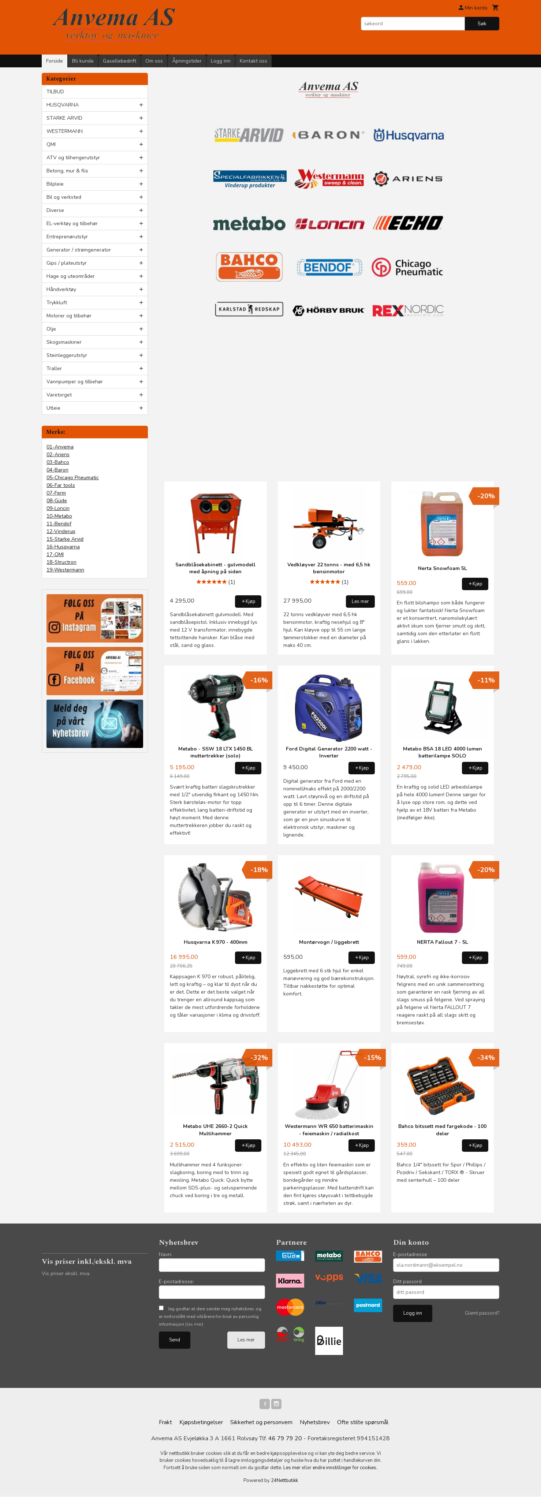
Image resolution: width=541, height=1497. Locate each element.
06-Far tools (60, 485)
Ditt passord (407, 1281)
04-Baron (57, 469)
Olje (51, 328)
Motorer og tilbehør (69, 315)
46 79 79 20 (285, 1440)
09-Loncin (58, 508)
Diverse (55, 210)
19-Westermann (65, 569)
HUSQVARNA (62, 104)
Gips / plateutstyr (66, 263)
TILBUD (55, 91)
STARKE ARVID (64, 118)
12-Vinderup (60, 531)
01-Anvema (60, 446)
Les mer (246, 1340)
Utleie (53, 408)
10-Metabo (59, 516)
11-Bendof (58, 523)
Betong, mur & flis (67, 170)
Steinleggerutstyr (66, 355)
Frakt (165, 1424)
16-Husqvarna (63, 546)
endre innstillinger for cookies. (345, 1469)
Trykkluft (56, 302)
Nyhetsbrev (315, 1424)
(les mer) (194, 1324)
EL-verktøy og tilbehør (72, 223)
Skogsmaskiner (64, 342)
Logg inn (221, 60)
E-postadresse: (176, 1281)
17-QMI (55, 554)
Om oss (154, 60)
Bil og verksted (63, 197)
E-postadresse (410, 1254)
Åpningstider (187, 60)
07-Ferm (56, 492)
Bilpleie (55, 183)
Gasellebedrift (119, 60)
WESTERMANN (64, 131)
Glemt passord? (482, 1313)
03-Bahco (57, 462)
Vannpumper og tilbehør (74, 381)
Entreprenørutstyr (67, 236)
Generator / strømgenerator (78, 249)
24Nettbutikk (284, 1482)
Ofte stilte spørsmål (362, 1424)
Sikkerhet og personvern (261, 1424)
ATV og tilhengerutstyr (73, 157)
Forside (54, 60)
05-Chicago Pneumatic (72, 477)
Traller (54, 368)
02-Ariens (58, 454)
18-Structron (61, 562)
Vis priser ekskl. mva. (66, 1273)
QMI (51, 144)
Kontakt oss (253, 60)
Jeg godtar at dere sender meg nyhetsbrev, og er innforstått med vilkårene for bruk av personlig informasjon (210, 1316)
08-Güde (56, 500)
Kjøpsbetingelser (201, 1424)
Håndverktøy (61, 289)
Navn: (165, 1254)
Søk (482, 23)
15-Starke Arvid (64, 539)
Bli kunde (83, 60)
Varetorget (59, 394)
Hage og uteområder (70, 276)
